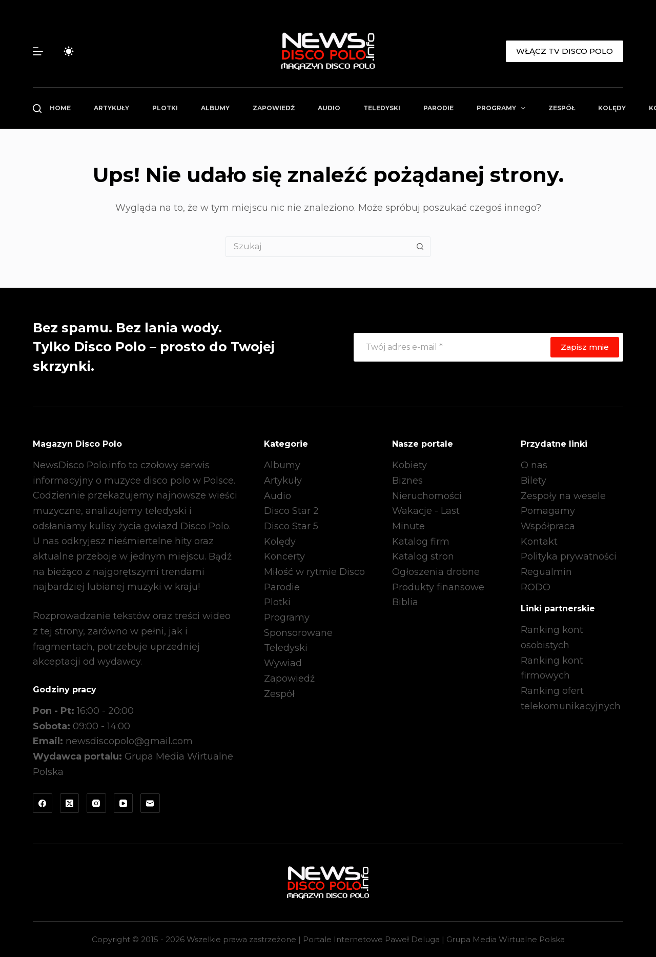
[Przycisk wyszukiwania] (420, 246)
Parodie (438, 108)
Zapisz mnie (585, 347)
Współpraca (548, 526)
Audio (329, 108)
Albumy (215, 108)
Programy (503, 108)
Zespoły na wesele (563, 496)
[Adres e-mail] (451, 347)
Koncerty (284, 556)
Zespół (561, 108)
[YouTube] (123, 803)
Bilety (533, 480)
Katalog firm (420, 541)
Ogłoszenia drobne (436, 571)
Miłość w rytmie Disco (314, 571)
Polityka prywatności (569, 556)
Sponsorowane (298, 633)
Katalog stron (423, 556)
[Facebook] (42, 803)
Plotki (165, 108)
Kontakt (539, 541)
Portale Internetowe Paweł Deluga (371, 939)
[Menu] (38, 51)
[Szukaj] (37, 108)
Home (60, 108)
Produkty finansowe (438, 587)
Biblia (405, 602)
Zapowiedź (274, 108)
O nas (534, 465)
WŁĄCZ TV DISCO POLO (564, 51)
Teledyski (381, 108)
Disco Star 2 (291, 510)
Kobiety (409, 465)
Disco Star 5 (291, 526)
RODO (535, 587)
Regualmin (546, 571)
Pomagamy (548, 510)
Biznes (407, 480)
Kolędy (612, 108)
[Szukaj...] (317, 246)
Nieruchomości (427, 496)
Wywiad (283, 663)
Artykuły (111, 108)
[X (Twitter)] (69, 803)
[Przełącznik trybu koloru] (69, 51)
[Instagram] (96, 803)
